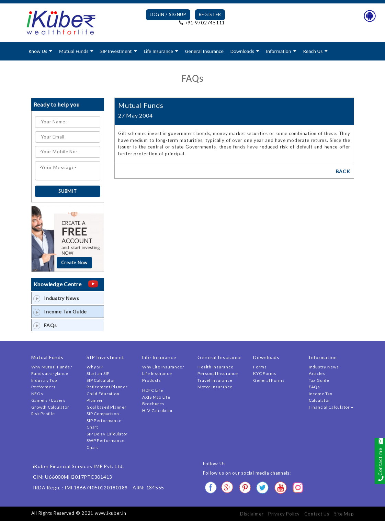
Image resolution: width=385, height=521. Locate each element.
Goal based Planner (107, 407)
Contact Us (316, 514)
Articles (317, 373)
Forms (260, 366)
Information (278, 51)
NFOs (37, 393)
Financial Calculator (331, 407)
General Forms (269, 380)
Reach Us (312, 51)
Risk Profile (43, 413)
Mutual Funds (73, 51)
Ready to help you (57, 104)
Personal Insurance (217, 373)
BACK (343, 171)
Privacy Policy (284, 514)
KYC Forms (264, 373)
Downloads (242, 51)
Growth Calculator (50, 407)
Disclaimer (252, 514)
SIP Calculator (101, 380)
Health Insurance (215, 366)
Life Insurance (158, 51)
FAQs (45, 325)
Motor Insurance (214, 386)
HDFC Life (152, 390)
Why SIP (95, 366)
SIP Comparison (103, 413)
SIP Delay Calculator (107, 433)
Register (210, 14)
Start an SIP (98, 373)
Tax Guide (319, 380)
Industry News (56, 298)
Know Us (38, 51)
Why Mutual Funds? (51, 366)
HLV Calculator (157, 410)
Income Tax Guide (60, 311)
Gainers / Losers (48, 400)
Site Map (344, 514)
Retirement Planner (107, 386)
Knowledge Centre (58, 284)
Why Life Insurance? (163, 366)
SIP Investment (116, 51)
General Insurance (204, 51)
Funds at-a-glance (49, 373)
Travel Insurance (214, 380)
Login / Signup (168, 14)
